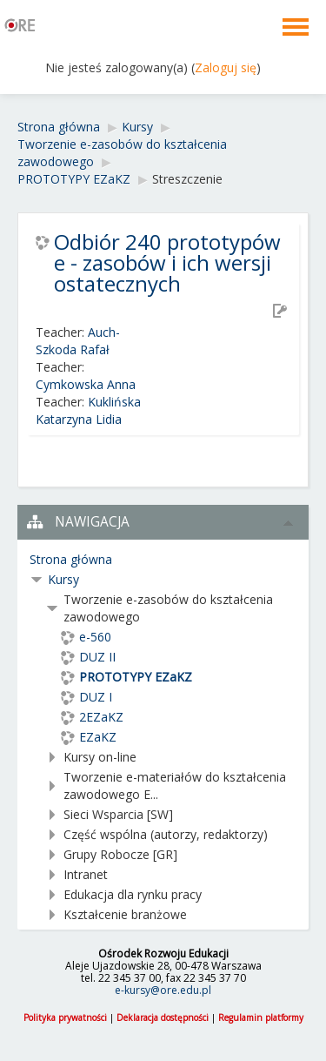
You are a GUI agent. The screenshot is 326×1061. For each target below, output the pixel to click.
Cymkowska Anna (86, 384)
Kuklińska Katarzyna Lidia (88, 410)
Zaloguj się (225, 67)
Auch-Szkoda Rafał (78, 341)
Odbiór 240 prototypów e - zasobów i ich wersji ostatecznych (167, 263)
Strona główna (71, 559)
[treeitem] (163, 559)
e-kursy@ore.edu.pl (163, 990)
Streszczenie (187, 179)
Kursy (63, 579)
